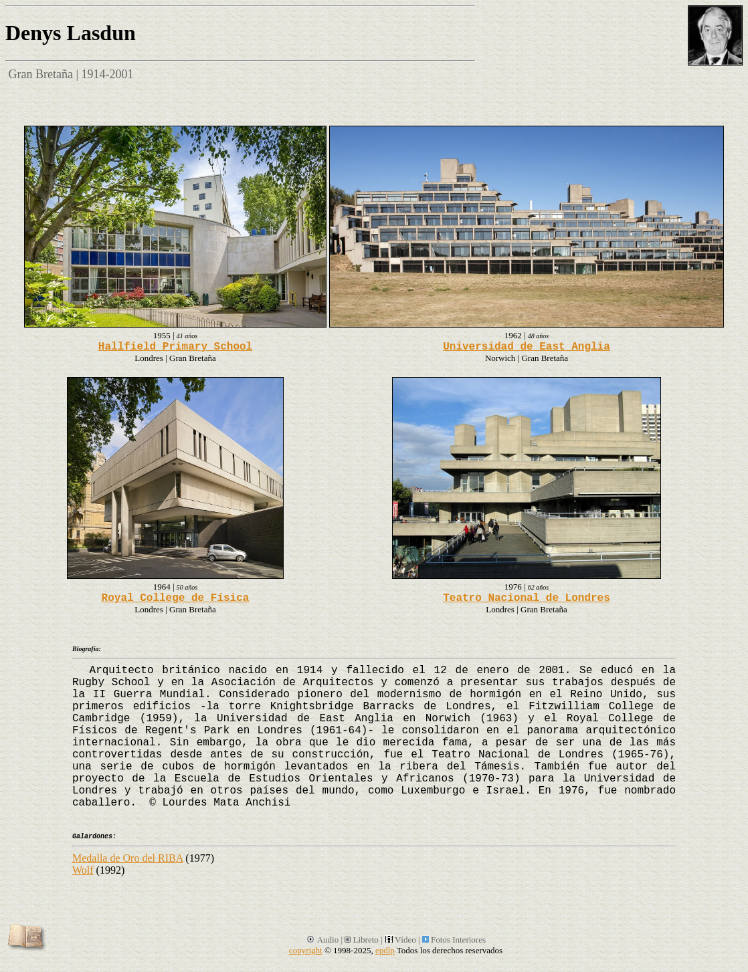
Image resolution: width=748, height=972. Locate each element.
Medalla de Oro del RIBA (127, 858)
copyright (305, 950)
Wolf (83, 870)
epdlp (385, 950)
